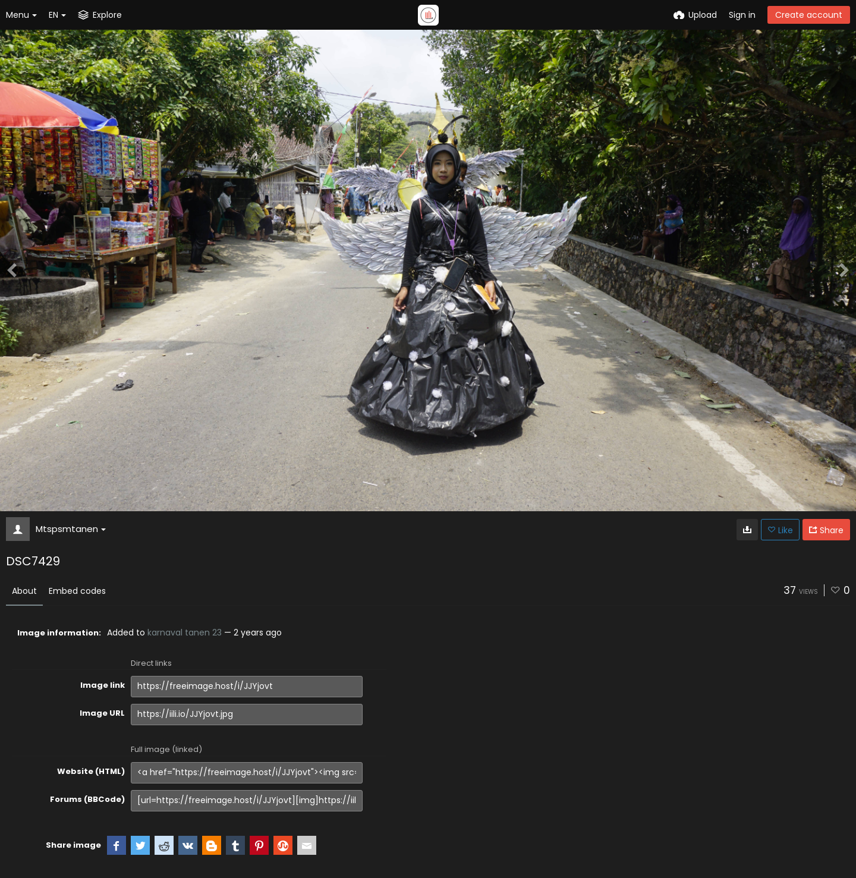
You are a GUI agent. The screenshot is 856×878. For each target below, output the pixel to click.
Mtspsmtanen (71, 529)
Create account (808, 15)
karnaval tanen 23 (184, 632)
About (24, 591)
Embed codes (77, 591)
